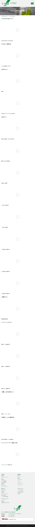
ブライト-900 (19, 479)
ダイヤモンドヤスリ (20, 483)
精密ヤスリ (19, 478)
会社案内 (2, 474)
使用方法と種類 (3, 495)
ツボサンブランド (20, 488)
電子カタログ (3, 491)
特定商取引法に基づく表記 (5, 502)
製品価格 (2, 492)
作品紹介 (19, 493)
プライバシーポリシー (4, 486)
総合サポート (6, 16)
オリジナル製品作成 (20, 491)
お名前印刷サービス (20, 492)
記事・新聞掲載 (3, 482)
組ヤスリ (19, 477)
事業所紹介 (3, 479)
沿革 (2, 478)
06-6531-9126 (12, 516)
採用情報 (2, 483)
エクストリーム (20, 482)
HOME (2, 16)
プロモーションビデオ (4, 477)
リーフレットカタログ (4, 493)
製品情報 (19, 474)
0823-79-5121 (12, 513)
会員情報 (2, 501)
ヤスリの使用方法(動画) (4, 496)
